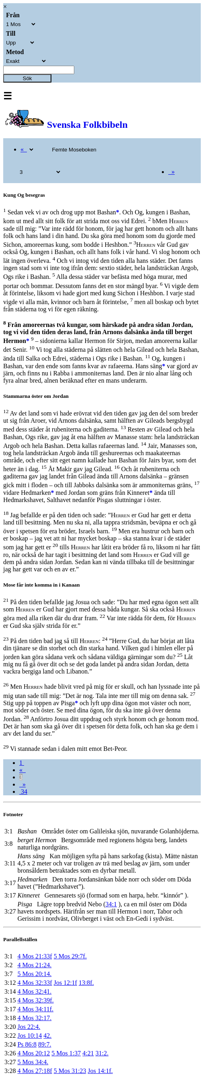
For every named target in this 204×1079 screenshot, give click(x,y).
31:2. (102, 1053)
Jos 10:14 (29, 1035)
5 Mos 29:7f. (70, 956)
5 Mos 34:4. (32, 1062)
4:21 (88, 1053)
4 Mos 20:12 (33, 1053)
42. (47, 1035)
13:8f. (86, 982)
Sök (27, 78)
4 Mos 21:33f (34, 956)
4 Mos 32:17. (34, 1017)
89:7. (44, 1044)
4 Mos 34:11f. (35, 1009)
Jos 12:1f (65, 982)
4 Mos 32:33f (34, 982)
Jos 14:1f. (100, 1070)
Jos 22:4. (28, 1026)
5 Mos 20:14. (34, 973)
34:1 (111, 904)
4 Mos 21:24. (34, 965)
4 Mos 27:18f (34, 1070)
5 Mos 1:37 (66, 1053)
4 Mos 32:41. (34, 991)
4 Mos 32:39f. (35, 1000)
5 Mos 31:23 (70, 1070)
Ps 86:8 (27, 1044)
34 (23, 791)
